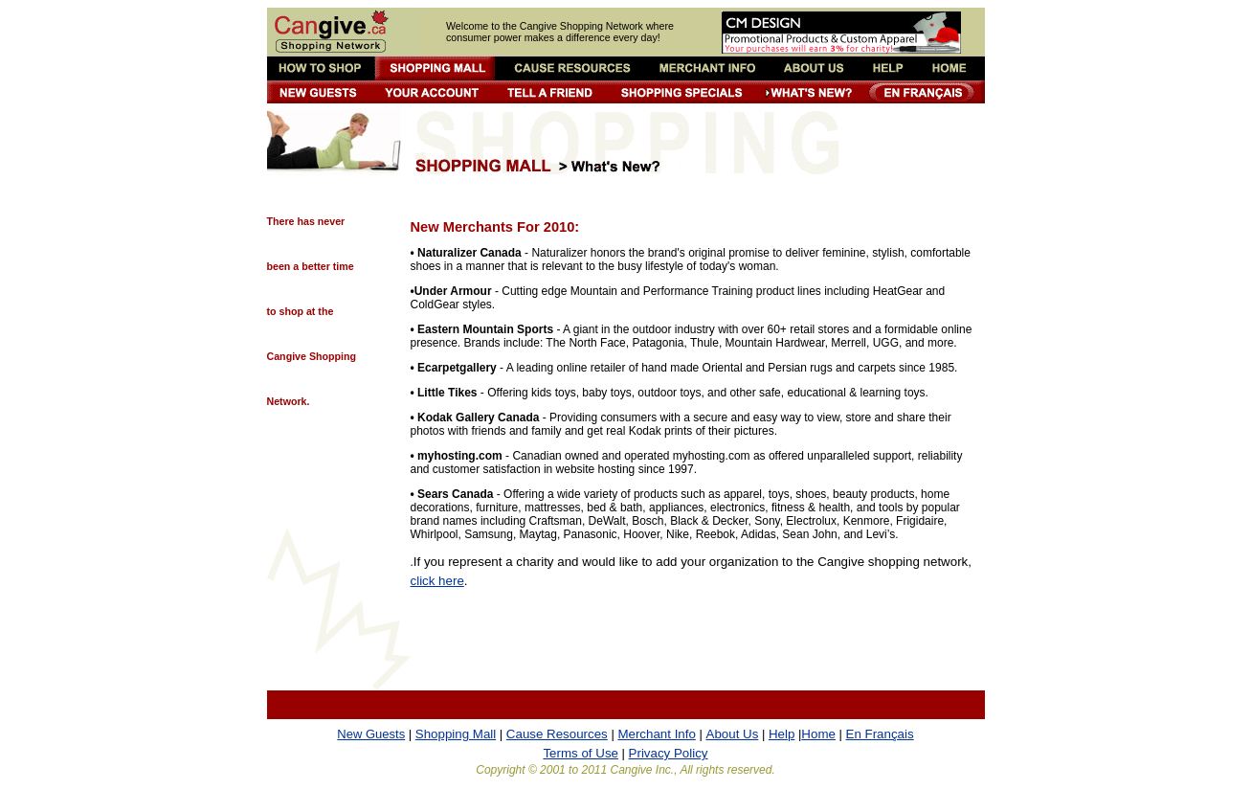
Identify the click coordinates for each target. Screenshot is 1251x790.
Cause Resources (557, 734)
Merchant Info (656, 734)
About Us (732, 734)
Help (781, 734)
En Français (880, 734)
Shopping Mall (455, 734)
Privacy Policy (668, 753)
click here (437, 581)
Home (818, 734)
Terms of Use (580, 753)
